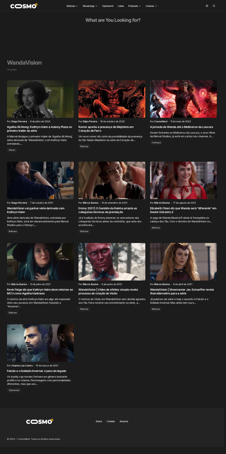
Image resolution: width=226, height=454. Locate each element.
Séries (12, 151)
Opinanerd (14, 396)
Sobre (99, 427)
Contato (111, 427)
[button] (207, 6)
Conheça (156, 144)
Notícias (84, 147)
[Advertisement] (87, 32)
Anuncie (124, 427)
